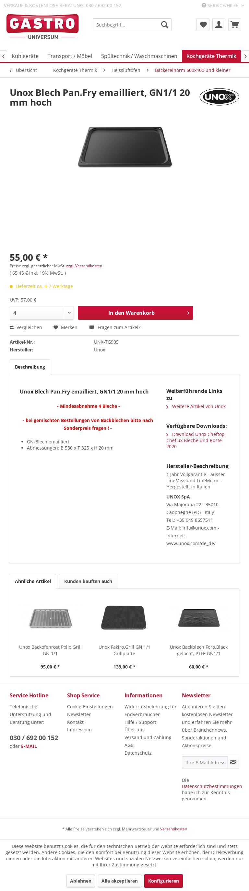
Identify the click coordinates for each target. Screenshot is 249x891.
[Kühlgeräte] (25, 56)
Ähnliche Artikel (33, 581)
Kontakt (75, 722)
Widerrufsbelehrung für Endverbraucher (150, 710)
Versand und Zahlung (148, 737)
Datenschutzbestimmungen (212, 786)
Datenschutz (138, 753)
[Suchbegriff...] (132, 24)
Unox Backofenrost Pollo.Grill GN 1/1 (50, 650)
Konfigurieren (163, 881)
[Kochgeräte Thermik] (211, 56)
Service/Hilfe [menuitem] (221, 5)
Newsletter (79, 714)
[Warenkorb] (234, 24)
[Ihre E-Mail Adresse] (205, 762)
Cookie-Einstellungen (90, 706)
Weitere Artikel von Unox (196, 406)
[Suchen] (165, 24)
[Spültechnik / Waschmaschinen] (139, 56)
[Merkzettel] (202, 24)
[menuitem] (132, 24)
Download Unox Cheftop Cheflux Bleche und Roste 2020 (195, 440)
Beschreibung (30, 367)
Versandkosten (173, 829)
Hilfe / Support (140, 722)
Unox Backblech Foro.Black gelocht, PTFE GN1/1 (199, 650)
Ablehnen (80, 881)
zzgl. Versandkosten (84, 265)
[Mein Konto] (218, 24)
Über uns (134, 729)
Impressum (79, 729)
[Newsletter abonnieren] (233, 762)
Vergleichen (26, 327)
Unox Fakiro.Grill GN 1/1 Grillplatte (124, 650)
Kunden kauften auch (88, 581)
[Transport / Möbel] (70, 56)
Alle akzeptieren (119, 881)
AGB (129, 745)
